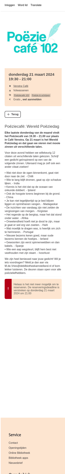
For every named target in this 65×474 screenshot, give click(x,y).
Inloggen (10, 5)
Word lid (22, 5)
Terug (14, 114)
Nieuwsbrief (16, 462)
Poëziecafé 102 (21, 95)
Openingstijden (17, 447)
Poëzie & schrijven (41, 95)
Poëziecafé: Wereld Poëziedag (32, 126)
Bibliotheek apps (18, 457)
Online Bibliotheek (19, 452)
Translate (36, 5)
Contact (13, 442)
